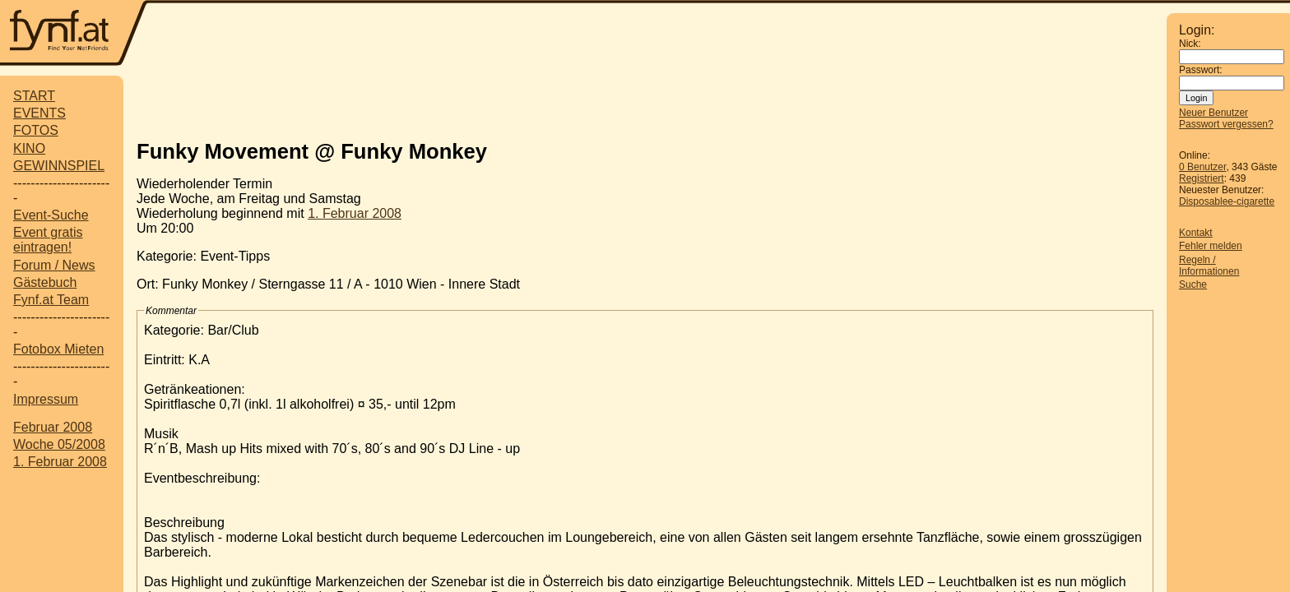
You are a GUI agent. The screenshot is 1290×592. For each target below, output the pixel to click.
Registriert (1201, 178)
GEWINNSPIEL (58, 166)
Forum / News (54, 265)
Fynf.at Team (51, 300)
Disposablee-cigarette (1226, 201)
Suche (1193, 284)
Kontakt (1196, 232)
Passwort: (1201, 70)
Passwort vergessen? (1226, 124)
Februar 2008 (52, 427)
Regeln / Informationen (1209, 265)
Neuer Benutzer (1213, 112)
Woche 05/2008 (59, 444)
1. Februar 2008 (60, 462)
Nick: (1190, 43)
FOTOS (35, 130)
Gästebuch (45, 282)
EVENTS (39, 113)
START (34, 96)
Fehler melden (1210, 246)
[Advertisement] (645, 101)
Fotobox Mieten (58, 349)
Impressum (45, 399)
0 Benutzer (1202, 167)
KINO (29, 148)
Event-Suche (51, 215)
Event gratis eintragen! (47, 239)
